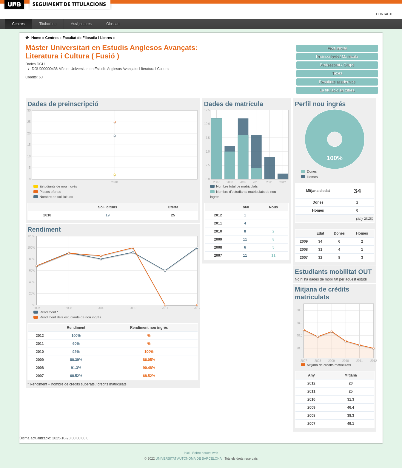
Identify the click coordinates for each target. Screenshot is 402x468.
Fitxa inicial (337, 48)
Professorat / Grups (337, 65)
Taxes (337, 73)
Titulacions (47, 24)
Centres (18, 24)
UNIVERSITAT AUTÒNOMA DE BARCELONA (189, 458)
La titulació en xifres (337, 90)
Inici (187, 453)
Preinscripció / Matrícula (337, 56)
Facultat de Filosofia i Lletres (87, 38)
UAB (15, 4)
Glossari (112, 24)
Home (36, 38)
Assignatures (81, 24)
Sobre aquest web (205, 453)
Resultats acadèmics (337, 82)
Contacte (385, 14)
